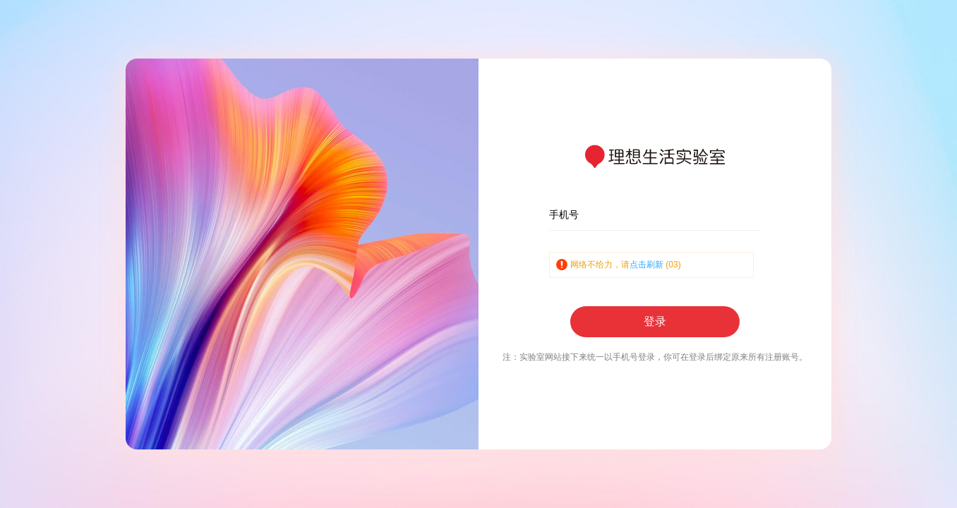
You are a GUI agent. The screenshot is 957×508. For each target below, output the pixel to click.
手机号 (564, 214)
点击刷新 (646, 265)
